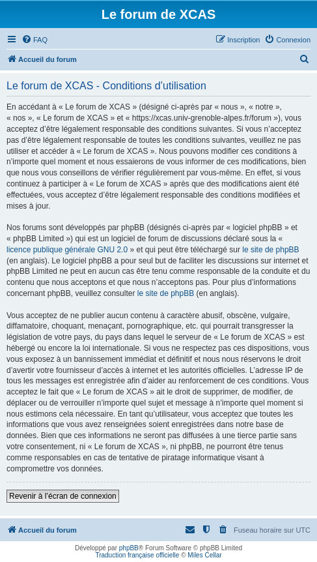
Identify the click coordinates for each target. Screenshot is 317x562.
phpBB (129, 548)
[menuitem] (34, 40)
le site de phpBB (270, 249)
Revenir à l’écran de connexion (63, 496)
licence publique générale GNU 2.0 (67, 249)
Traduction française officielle (137, 555)
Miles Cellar (204, 555)
